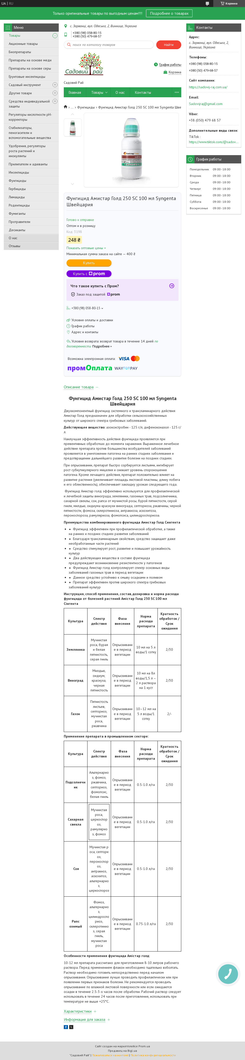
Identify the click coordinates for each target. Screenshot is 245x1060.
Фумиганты (17, 213)
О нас (13, 238)
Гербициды (17, 189)
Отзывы (14, 246)
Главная (75, 92)
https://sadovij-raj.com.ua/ (208, 87)
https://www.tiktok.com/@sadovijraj (213, 142)
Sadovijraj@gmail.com (205, 104)
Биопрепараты (20, 52)
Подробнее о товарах (169, 13)
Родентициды (19, 205)
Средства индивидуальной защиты (29, 103)
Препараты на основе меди (30, 60)
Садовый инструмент (25, 85)
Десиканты (17, 230)
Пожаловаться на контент (110, 1055)
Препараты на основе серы (30, 68)
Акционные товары (23, 43)
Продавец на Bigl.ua (122, 1051)
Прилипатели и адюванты (28, 164)
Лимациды (17, 197)
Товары (14, 35)
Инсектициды (19, 172)
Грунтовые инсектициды (27, 76)
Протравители (19, 221)
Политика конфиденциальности (153, 1055)
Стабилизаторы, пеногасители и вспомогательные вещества (30, 132)
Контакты (143, 92)
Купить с (89, 273)
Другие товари (20, 93)
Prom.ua (144, 1046)
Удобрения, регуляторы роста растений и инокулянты (27, 151)
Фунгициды (17, 180)
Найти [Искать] (169, 45)
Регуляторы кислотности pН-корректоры (30, 117)
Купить (89, 262)
